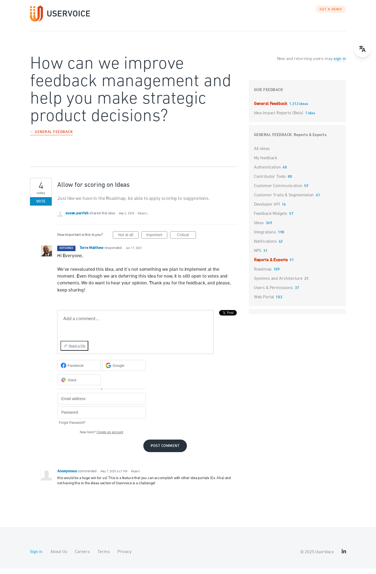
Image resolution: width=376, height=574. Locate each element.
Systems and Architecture (278, 284)
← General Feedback (51, 138)
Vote (41, 207)
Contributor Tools (270, 182)
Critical (186, 241)
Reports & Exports (310, 140)
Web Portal (264, 302)
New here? (101, 438)
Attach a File (77, 351)
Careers (82, 557)
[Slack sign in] (79, 385)
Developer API (267, 210)
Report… (143, 218)
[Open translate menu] (362, 49)
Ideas (259, 228)
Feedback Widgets (270, 219)
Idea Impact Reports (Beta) (279, 118)
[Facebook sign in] (79, 370)
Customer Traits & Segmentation (284, 201)
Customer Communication (278, 191)
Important (156, 241)
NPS (258, 256)
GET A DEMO (331, 15)
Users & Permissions (273, 293)
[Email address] (101, 404)
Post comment (165, 451)
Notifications (265, 247)
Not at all (128, 241)
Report (135, 476)
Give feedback (268, 95)
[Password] (101, 418)
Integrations (265, 238)
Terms (104, 557)
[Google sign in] (124, 370)
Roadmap (263, 275)
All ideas (262, 154)
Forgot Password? (72, 428)
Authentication (267, 173)
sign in (339, 64)
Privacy (124, 557)
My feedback (265, 163)
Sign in (36, 557)
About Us (58, 557)
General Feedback (271, 109)
